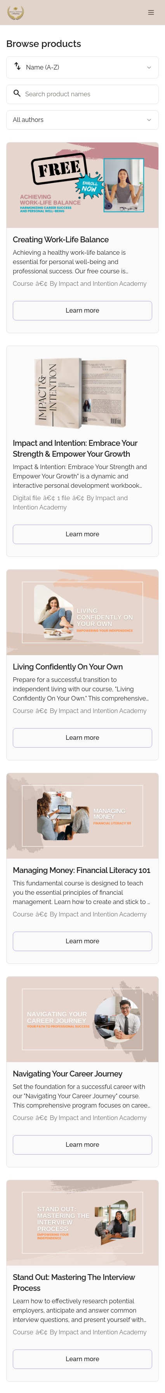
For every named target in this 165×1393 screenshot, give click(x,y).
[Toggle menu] (151, 12)
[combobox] (82, 67)
